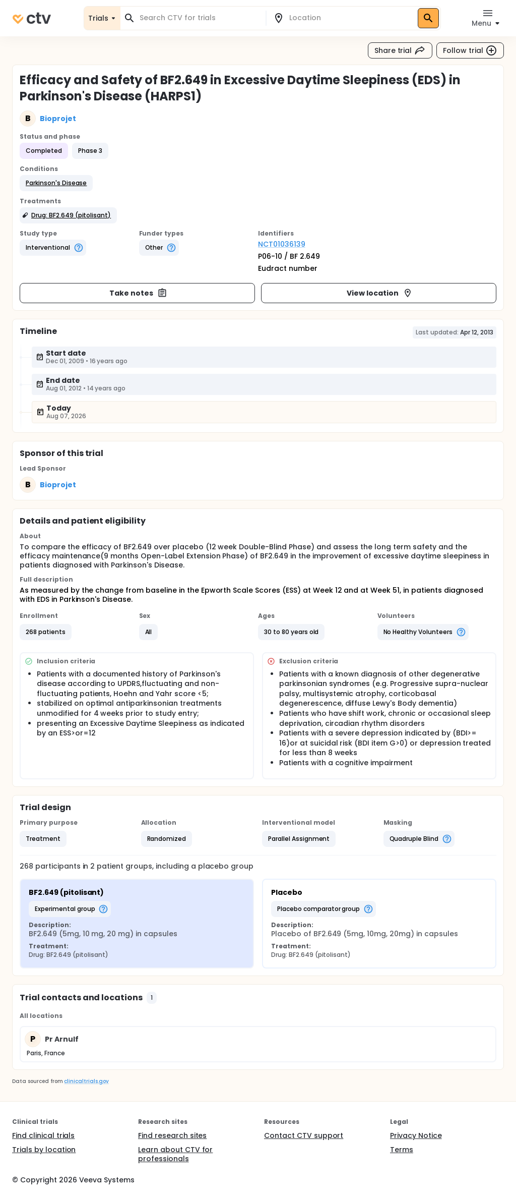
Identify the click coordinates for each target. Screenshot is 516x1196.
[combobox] (199, 18)
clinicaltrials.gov (86, 1081)
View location (380, 293)
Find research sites (172, 1135)
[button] (56, 183)
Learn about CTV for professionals (175, 1154)
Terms (401, 1149)
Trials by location (44, 1149)
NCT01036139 (281, 244)
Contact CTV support (303, 1135)
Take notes (138, 293)
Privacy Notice (416, 1135)
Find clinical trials (43, 1135)
